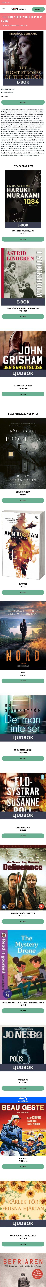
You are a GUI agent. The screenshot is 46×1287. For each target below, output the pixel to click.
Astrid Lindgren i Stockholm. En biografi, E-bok (23, 308)
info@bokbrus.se (6, 2)
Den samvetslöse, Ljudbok (23, 386)
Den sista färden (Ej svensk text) (23, 913)
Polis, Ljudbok (23, 1080)
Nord (23, 672)
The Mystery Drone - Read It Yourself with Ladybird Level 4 (23, 1002)
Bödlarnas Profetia (23, 492)
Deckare (12, 89)
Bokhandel (38, 9)
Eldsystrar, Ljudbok (23, 827)
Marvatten (23, 584)
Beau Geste (23, 1158)
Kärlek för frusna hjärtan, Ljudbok (23, 1236)
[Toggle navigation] (3, 9)
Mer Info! (23, 102)
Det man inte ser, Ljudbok (23, 750)
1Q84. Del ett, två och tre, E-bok (23, 231)
